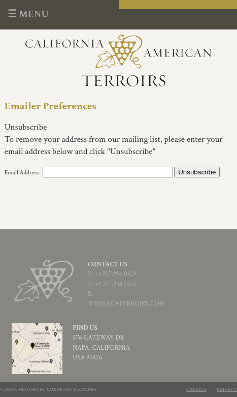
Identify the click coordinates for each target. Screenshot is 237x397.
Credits (196, 389)
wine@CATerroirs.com (126, 303)
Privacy (227, 389)
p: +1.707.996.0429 (112, 274)
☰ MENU (28, 14)
